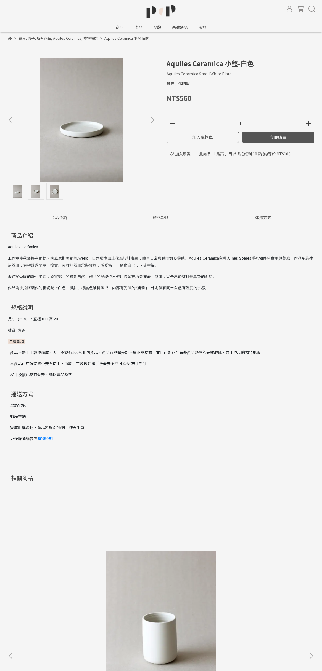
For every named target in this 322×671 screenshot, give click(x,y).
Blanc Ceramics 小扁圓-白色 (273, 557)
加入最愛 (180, 154)
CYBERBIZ (134, 657)
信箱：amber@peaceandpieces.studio (43, 636)
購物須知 (45, 438)
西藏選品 (180, 27)
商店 (119, 27)
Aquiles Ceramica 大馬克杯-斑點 (124, 559)
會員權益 (81, 618)
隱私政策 (37, 618)
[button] (152, 120)
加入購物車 (202, 137)
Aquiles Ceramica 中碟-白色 (198, 557)
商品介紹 (59, 217)
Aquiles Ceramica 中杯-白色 (49, 557)
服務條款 (59, 618)
